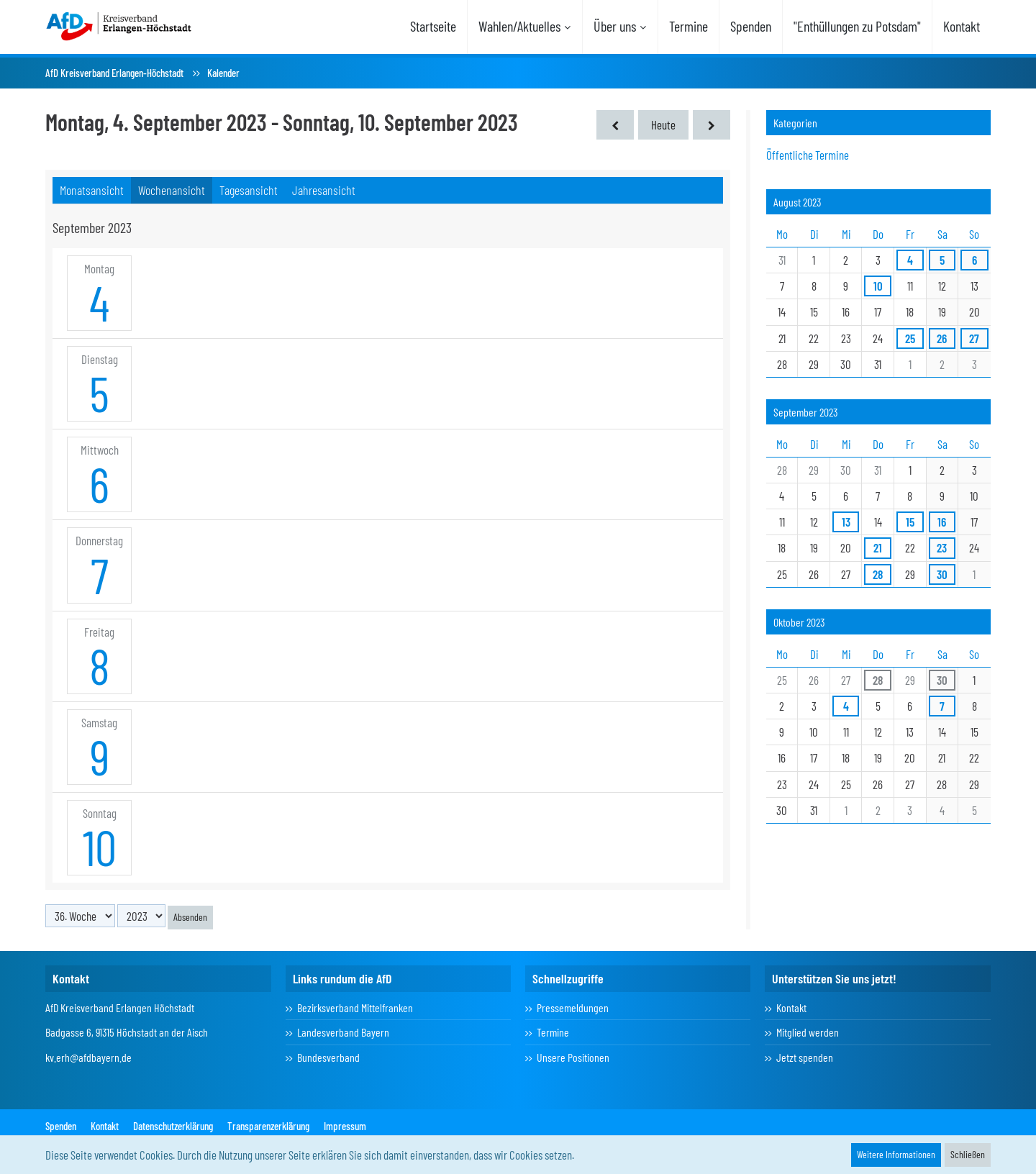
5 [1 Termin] (942, 259)
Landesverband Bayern (343, 1032)
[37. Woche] (711, 125)
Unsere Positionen (573, 1057)
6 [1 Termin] (974, 259)
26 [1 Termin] (942, 338)
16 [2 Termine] (941, 521)
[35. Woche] (615, 125)
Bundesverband (328, 1057)
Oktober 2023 (799, 622)
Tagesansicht (248, 190)
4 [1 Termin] (910, 259)
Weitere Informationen (896, 1154)
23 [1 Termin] (942, 547)
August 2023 (797, 202)
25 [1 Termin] (910, 338)
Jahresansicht (323, 190)
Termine (553, 1032)
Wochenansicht (171, 190)
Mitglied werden (807, 1032)
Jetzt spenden (804, 1057)
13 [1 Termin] (846, 521)
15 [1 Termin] (910, 521)
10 (100, 846)
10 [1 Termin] (878, 285)
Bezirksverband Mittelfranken (355, 1007)
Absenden (190, 917)
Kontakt (791, 1007)
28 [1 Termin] (878, 574)
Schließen (967, 1154)
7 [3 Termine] (942, 706)
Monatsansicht (92, 190)
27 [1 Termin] (974, 338)
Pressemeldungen (573, 1007)
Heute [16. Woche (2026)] (663, 124)
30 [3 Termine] (942, 574)
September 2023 (805, 412)
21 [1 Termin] (877, 547)
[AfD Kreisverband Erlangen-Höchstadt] (119, 25)
